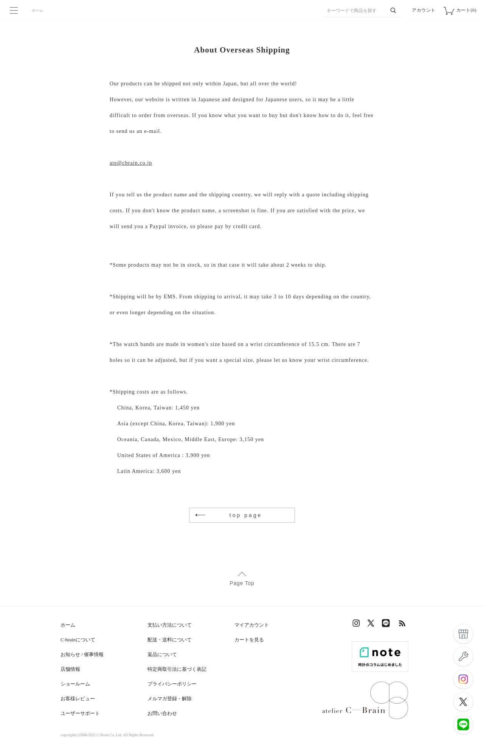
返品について (162, 654)
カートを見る (249, 639)
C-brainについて (77, 639)
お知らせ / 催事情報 (82, 654)
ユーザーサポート (80, 713)
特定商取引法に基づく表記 (176, 669)
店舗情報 (70, 669)
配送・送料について (169, 639)
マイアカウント (251, 625)
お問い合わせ (162, 713)
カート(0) (466, 10)
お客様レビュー (77, 698)
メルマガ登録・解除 (169, 698)
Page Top (242, 583)
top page (246, 515)
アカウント (424, 10)
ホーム (37, 10)
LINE (387, 625)
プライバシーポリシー (172, 684)
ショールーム (75, 684)
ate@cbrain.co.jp (131, 163)
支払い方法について (169, 625)
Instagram (357, 625)
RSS (402, 625)
